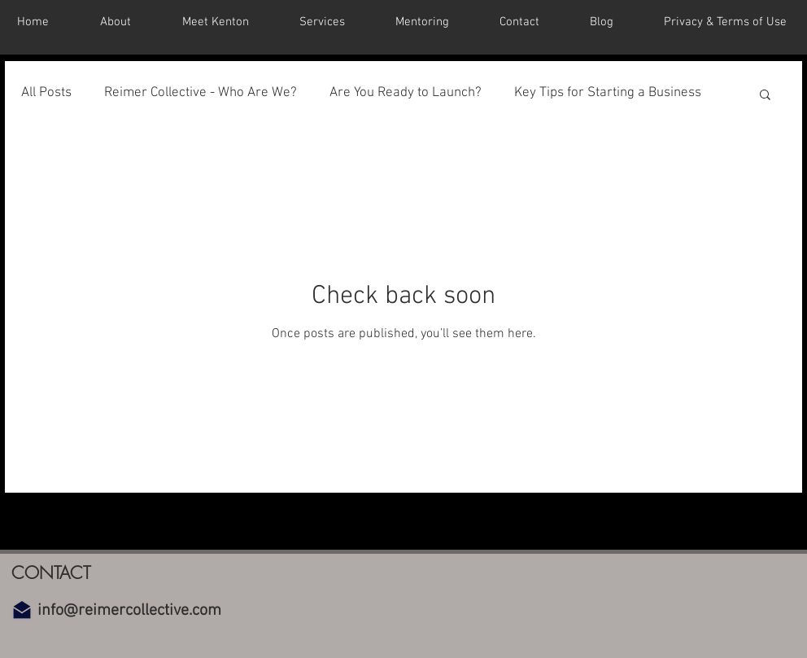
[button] (765, 95)
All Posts (46, 93)
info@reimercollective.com (129, 611)
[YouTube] (393, 534)
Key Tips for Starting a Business (607, 93)
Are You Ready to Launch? (405, 93)
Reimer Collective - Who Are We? (200, 93)
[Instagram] (433, 534)
